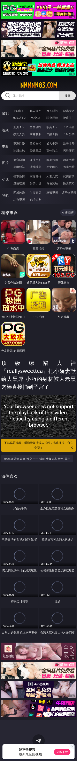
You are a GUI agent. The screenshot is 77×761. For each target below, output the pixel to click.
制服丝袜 (19, 150)
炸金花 (35, 118)
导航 (5, 195)
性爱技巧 (69, 183)
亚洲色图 (35, 160)
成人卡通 (52, 143)
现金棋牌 (52, 118)
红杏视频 (19, 199)
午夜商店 (35, 192)
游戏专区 (69, 111)
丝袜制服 (35, 134)
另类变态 (69, 150)
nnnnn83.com (38, 85)
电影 (5, 146)
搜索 (67, 96)
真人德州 (35, 111)
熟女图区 (52, 167)
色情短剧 (35, 199)
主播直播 (52, 134)
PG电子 (19, 111)
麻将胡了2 (19, 118)
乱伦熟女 (52, 150)
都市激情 (19, 176)
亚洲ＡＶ (19, 127)
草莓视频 (52, 192)
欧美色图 (52, 160)
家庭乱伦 (35, 176)
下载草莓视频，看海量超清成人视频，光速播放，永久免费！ (39, 445)
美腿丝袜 (19, 167)
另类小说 (35, 183)
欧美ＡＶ (52, 127)
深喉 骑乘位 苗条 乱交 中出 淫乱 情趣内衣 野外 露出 (37, 459)
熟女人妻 (19, 134)
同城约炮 (19, 192)
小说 (5, 179)
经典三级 (35, 150)
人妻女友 (52, 176)
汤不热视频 (69, 192)
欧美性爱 (69, 143)
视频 (5, 130)
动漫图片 (69, 160)
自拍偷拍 (35, 127)
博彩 (5, 113)
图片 (5, 163)
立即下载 (62, 752)
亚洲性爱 (19, 143)
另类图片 (69, 167)
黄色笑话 (52, 183)
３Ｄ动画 (69, 127)
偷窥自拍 (19, 160)
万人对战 (52, 111)
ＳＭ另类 (69, 134)
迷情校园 (19, 183)
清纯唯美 (35, 167)
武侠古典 (69, 176)
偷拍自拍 (35, 143)
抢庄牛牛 (69, 118)
